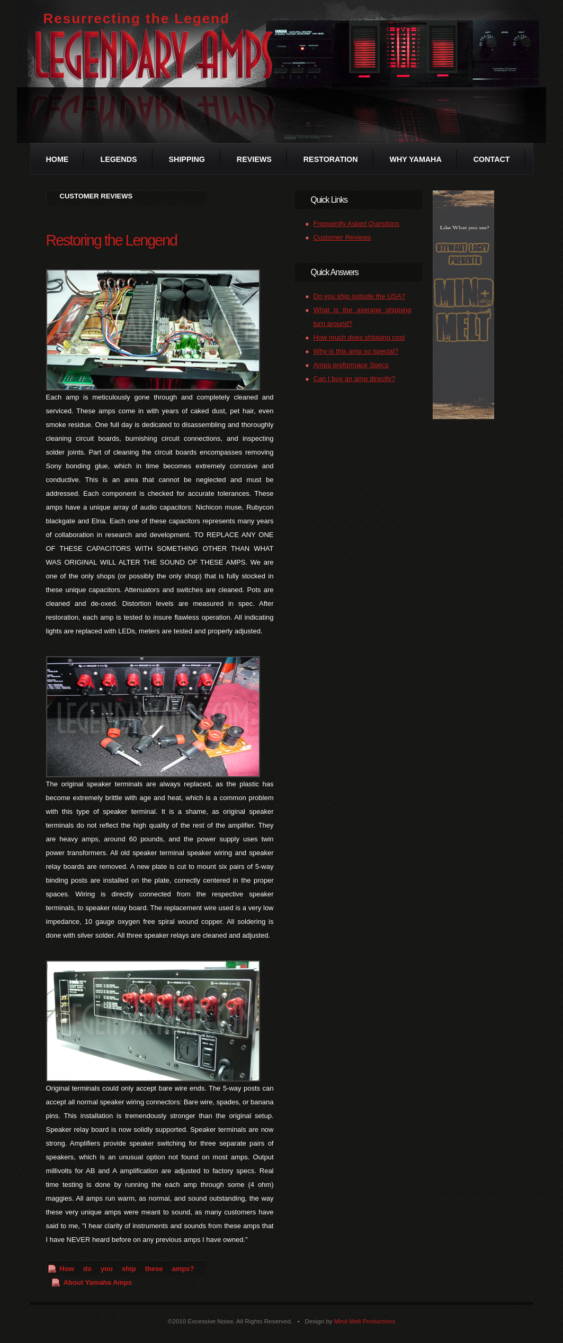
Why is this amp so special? (356, 351)
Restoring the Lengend (111, 240)
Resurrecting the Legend (136, 18)
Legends (118, 159)
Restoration (330, 159)
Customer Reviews (342, 237)
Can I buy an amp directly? (355, 379)
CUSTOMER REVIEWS (96, 196)
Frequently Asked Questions (357, 224)
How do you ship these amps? (127, 1269)
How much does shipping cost (359, 337)
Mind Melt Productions (365, 1321)
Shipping (187, 159)
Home (57, 159)
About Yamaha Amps (98, 1282)
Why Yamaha (416, 159)
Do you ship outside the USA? (359, 296)
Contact (491, 159)
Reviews (254, 159)
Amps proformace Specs (351, 365)
